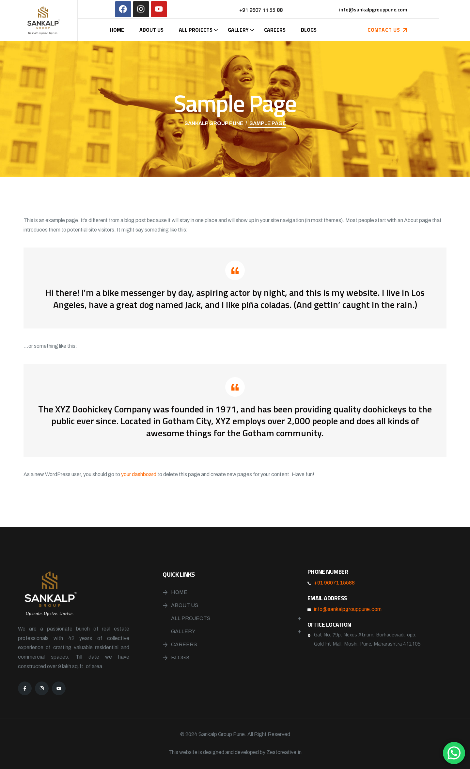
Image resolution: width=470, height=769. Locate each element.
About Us (151, 30)
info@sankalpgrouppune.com (348, 609)
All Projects (195, 30)
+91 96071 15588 (334, 582)
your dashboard (138, 474)
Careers (275, 30)
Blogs (309, 30)
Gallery (238, 30)
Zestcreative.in (284, 752)
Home (117, 30)
